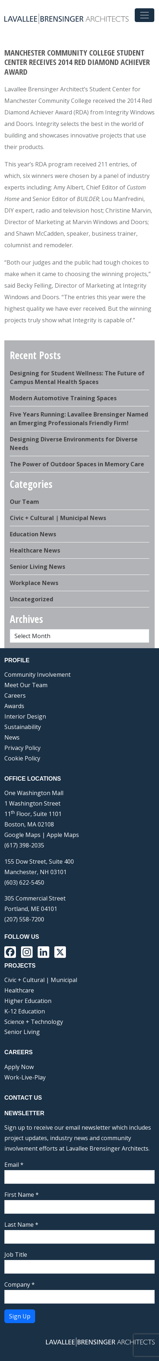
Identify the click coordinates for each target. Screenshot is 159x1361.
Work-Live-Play (25, 1077)
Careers (15, 695)
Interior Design (25, 716)
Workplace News (34, 583)
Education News (33, 534)
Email (14, 1165)
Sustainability (22, 727)
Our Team (24, 502)
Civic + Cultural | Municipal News (58, 518)
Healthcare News (35, 550)
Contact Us (23, 1098)
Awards (14, 706)
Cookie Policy (22, 758)
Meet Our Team (25, 685)
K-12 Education (24, 1011)
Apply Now (19, 1067)
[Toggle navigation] (144, 15)
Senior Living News (37, 567)
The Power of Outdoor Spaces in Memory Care (77, 464)
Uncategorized (31, 599)
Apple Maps (63, 835)
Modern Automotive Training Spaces (63, 398)
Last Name (21, 1225)
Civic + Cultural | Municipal (40, 980)
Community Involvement (37, 675)
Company (19, 1284)
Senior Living (22, 1032)
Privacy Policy (22, 748)
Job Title (15, 1255)
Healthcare (19, 990)
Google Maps (22, 835)
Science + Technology (33, 1022)
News (12, 737)
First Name (21, 1195)
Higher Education (27, 1001)
